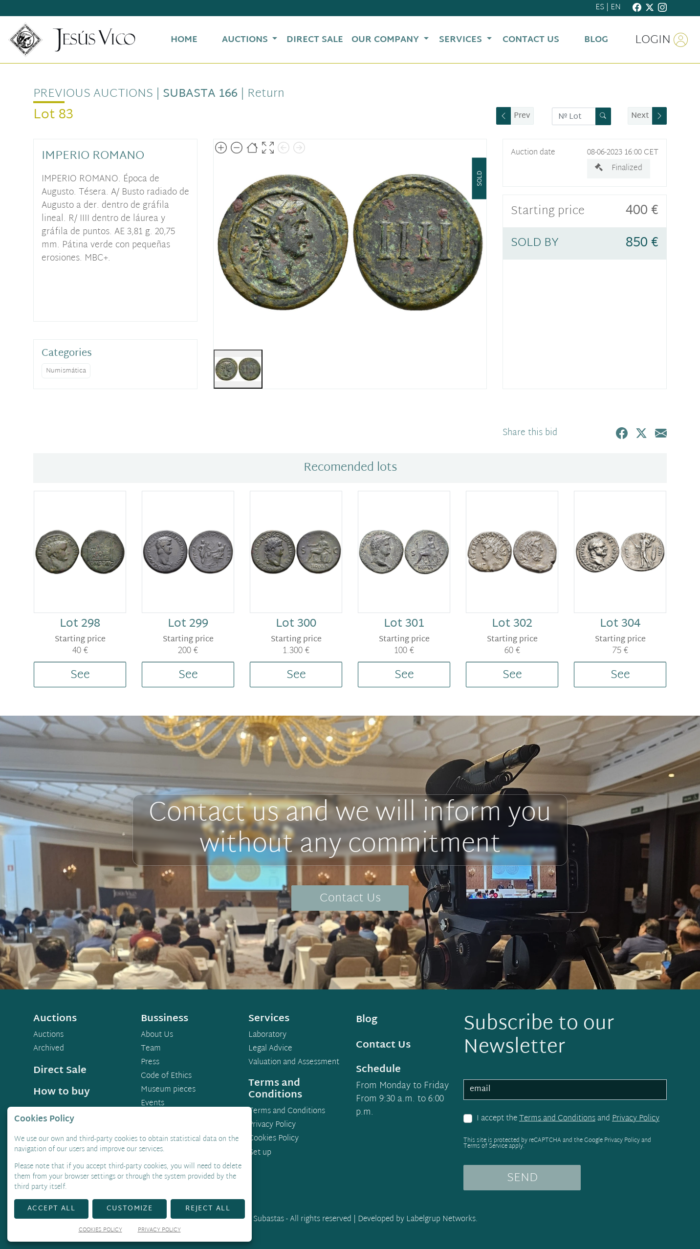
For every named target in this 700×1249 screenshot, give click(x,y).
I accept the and (568, 1119)
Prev (522, 116)
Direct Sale (60, 1070)
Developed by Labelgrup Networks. (418, 1219)
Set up (260, 1153)
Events (152, 1104)
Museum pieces (168, 1090)
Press (150, 1063)
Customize (130, 1209)
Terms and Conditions (557, 1119)
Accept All (51, 1209)
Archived (48, 1049)
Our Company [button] (386, 40)
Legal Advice (270, 1049)
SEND (522, 1178)
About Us (157, 1035)
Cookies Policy (273, 1139)
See (80, 675)
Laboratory (267, 1035)
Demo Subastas (257, 1219)
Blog (366, 1020)
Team (151, 1049)
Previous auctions (93, 94)
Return (265, 94)
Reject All (207, 1209)
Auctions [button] (246, 40)
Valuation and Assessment (293, 1063)
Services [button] (461, 40)
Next (640, 116)
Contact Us (350, 898)
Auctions (48, 1035)
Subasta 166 (200, 94)
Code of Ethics (166, 1076)
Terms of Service (485, 1146)
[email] (565, 1089)
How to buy (61, 1092)
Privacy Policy (635, 1119)
